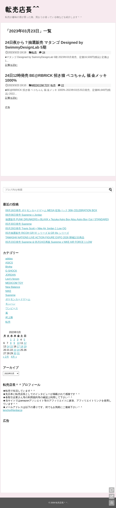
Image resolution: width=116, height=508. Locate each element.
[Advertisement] (29, 138)
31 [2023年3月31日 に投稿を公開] (18, 353)
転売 (34, 52)
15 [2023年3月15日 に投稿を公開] (11, 346)
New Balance (12, 287)
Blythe (8, 266)
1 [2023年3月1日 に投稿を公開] (11, 339)
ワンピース (11, 308)
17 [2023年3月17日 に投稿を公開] (18, 346)
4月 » (14, 356)
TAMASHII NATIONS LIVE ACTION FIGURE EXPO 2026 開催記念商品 (44, 237)
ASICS (9, 262)
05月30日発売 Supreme (18, 224)
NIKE (8, 291)
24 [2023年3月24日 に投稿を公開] (18, 350)
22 (62, 85)
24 (43, 52)
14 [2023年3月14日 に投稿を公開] (8, 346)
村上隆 (9, 317)
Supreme (10, 295)
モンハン (10, 304)
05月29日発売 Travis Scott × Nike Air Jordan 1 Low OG (35, 228)
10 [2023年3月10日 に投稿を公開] (18, 343)
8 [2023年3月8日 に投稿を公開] (11, 343)
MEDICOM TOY (40, 85)
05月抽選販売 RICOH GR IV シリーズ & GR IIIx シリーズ (37, 233)
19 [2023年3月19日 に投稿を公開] (25, 346)
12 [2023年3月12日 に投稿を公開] (25, 343)
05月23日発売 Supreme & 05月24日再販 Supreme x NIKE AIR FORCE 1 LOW (48, 242)
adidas (9, 258)
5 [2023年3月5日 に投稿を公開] (24, 339)
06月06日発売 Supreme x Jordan (23, 215)
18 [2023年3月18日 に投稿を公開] (21, 346)
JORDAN (10, 275)
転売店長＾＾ (62, 502)
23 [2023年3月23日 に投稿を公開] (15, 350)
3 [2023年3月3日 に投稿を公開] (17, 339)
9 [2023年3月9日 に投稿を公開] (14, 343)
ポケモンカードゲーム (17, 299)
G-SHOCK (11, 271)
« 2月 (6, 356)
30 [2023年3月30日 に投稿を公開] (15, 353)
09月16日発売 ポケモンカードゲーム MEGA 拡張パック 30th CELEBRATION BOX (51, 210)
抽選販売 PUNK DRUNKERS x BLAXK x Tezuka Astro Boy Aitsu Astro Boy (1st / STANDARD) (57, 219)
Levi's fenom (12, 279)
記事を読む (11, 65)
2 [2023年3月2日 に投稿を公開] (14, 339)
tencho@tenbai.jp (12, 410)
